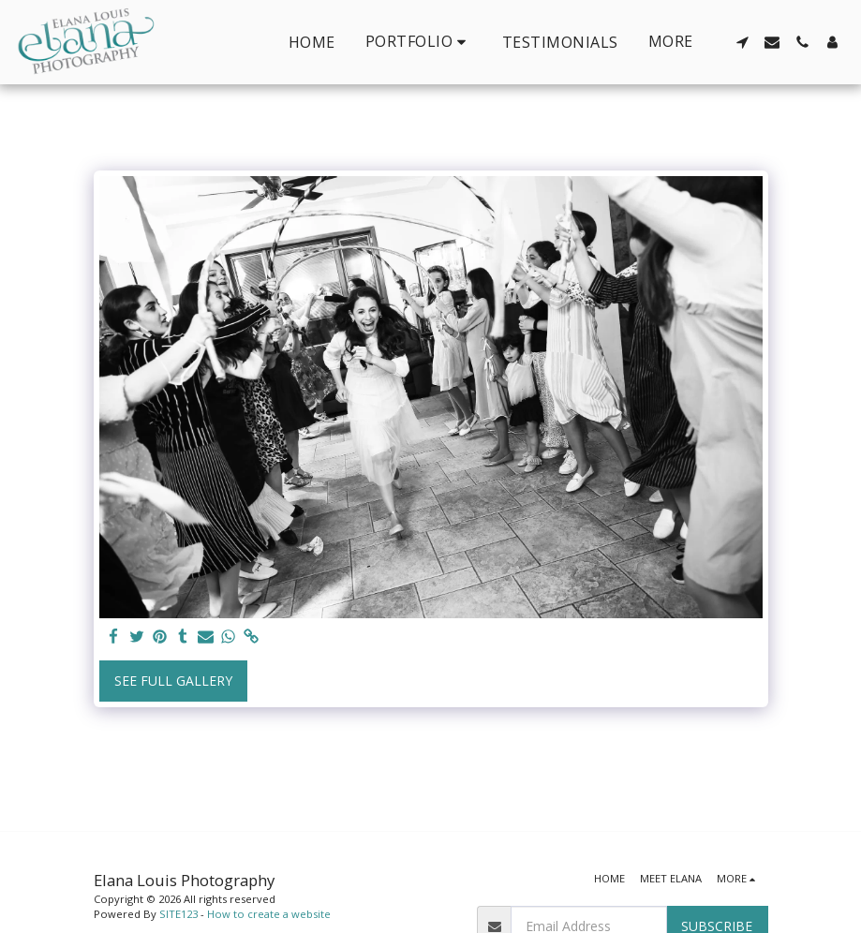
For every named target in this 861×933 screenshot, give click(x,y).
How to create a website (269, 914)
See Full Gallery (173, 680)
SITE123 (178, 914)
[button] (418, 41)
